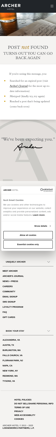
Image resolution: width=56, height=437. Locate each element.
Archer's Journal (19, 86)
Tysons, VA (9, 381)
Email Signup (10, 297)
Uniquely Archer (16, 262)
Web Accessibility (24, 415)
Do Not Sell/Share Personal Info (33, 403)
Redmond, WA (10, 376)
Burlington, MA (12, 350)
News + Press (10, 281)
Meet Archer (10, 271)
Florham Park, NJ (13, 360)
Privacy (18, 411)
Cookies (19, 419)
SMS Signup (9, 302)
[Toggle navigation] (52, 6)
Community (9, 291)
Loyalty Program (13, 307)
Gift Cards (9, 317)
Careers (8, 286)
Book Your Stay (15, 331)
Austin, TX (8, 345)
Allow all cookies (28, 235)
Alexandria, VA (11, 340)
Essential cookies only (28, 244)
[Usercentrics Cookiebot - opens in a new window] (40, 190)
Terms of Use (22, 407)
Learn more (39, 215)
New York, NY (10, 371)
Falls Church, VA (12, 355)
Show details (40, 226)
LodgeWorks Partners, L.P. (18, 428)
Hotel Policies (23, 400)
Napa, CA (7, 365)
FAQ (5, 312)
